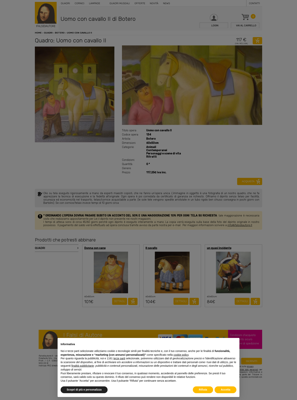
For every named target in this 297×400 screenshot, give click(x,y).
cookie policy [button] (181, 354)
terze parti (119, 358)
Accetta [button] (225, 389)
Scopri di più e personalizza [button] (84, 389)
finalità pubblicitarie (82, 365)
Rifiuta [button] (203, 389)
